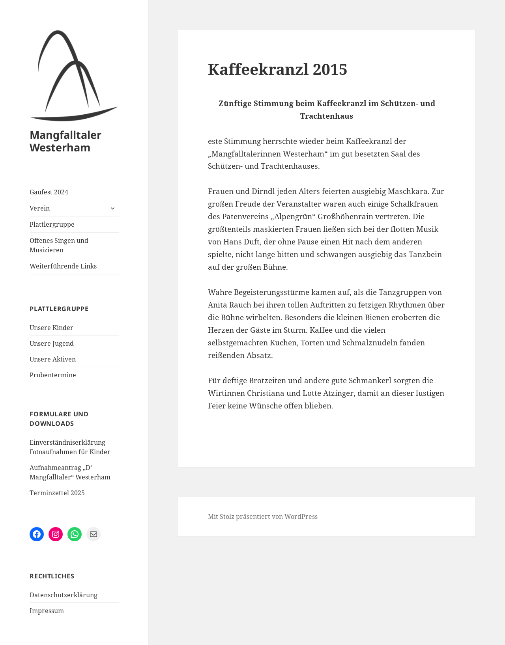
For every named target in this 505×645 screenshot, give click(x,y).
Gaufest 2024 (49, 192)
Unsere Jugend (52, 343)
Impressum (47, 610)
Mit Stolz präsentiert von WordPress (263, 516)
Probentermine (53, 375)
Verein (40, 208)
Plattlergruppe (52, 224)
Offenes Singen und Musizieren (59, 245)
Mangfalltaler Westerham (65, 141)
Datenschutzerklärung (63, 595)
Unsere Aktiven (53, 359)
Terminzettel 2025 (57, 492)
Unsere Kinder (51, 327)
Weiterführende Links (63, 266)
